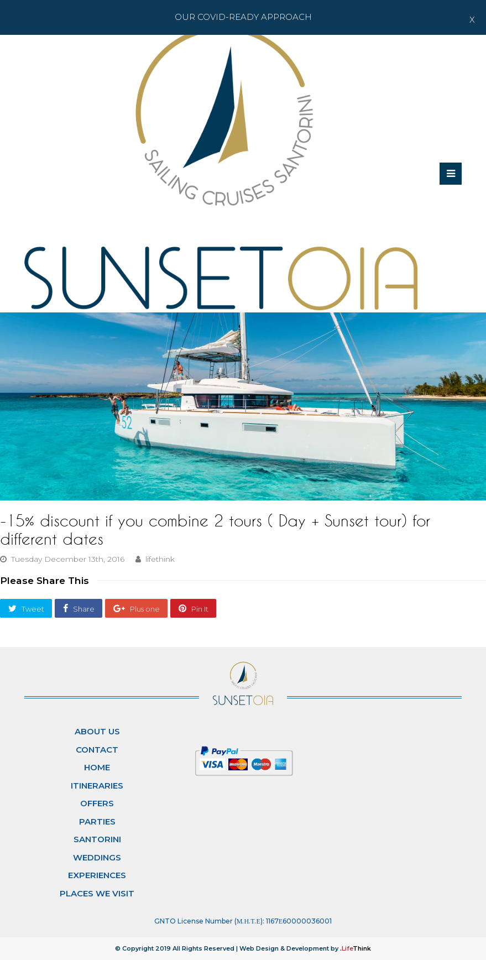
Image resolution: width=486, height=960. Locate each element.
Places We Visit (97, 893)
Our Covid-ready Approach (243, 17)
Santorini (97, 839)
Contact (97, 749)
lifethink (160, 559)
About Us (97, 731)
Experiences (97, 875)
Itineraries (97, 785)
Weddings (97, 857)
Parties (97, 821)
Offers (97, 803)
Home (97, 767)
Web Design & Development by (305, 948)
